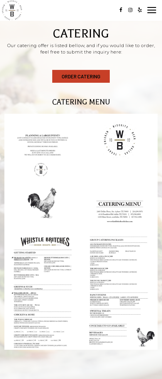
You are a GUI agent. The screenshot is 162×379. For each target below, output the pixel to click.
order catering (81, 76)
